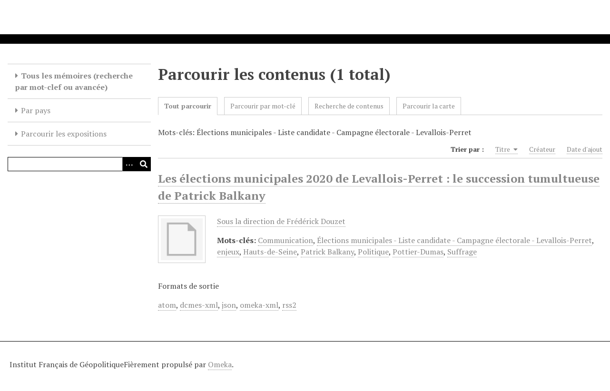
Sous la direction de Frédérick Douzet (281, 221)
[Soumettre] (144, 164)
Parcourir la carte (429, 105)
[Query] (79, 164)
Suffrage (462, 251)
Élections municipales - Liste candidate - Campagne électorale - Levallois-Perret (454, 240)
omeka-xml (259, 305)
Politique (373, 251)
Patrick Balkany (327, 251)
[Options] (129, 164)
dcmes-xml (199, 305)
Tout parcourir (187, 105)
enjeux (228, 251)
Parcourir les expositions (64, 133)
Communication (285, 240)
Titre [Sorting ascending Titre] (506, 149)
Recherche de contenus (349, 105)
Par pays (35, 110)
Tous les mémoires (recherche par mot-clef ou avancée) (74, 81)
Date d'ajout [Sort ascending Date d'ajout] (584, 149)
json (229, 305)
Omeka (220, 364)
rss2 (289, 305)
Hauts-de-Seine (270, 251)
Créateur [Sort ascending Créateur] (542, 149)
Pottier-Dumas (418, 251)
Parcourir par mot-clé (262, 105)
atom (167, 305)
